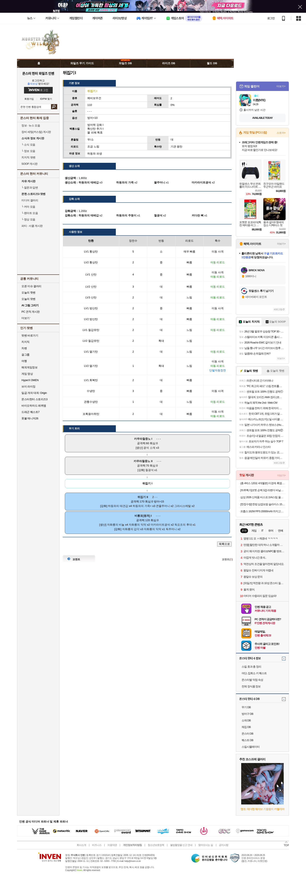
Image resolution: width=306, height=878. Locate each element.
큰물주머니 (163, 506)
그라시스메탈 (182, 506)
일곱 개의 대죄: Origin (34, 392)
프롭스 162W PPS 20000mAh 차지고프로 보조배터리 (263, 511)
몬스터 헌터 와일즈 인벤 (38, 73)
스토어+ (281, 132)
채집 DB (246, 727)
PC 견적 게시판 (30, 311)
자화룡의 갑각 (131, 529)
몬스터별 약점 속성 (252, 679)
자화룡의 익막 (137, 524)
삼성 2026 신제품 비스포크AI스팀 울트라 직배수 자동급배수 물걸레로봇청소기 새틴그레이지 (263, 497)
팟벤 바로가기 (29, 335)
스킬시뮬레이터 (250, 746)
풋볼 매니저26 (29, 418)
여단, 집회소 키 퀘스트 (254, 673)
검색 (54, 106)
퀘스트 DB (247, 740)
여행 (24, 361)
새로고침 (278, 309)
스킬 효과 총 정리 (251, 666)
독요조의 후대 (183, 524)
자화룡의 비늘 (116, 524)
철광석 (149, 470)
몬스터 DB (247, 733)
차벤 (24, 348)
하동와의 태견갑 (118, 506)
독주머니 (171, 529)
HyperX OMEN (29, 380)
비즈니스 (96, 845)
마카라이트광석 (160, 524)
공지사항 (223, 845)
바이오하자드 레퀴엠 (33, 405)
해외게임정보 (29, 367)
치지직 (25, 341)
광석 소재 (149, 447)
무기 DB (246, 707)
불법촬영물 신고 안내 (181, 845)
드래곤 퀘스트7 (30, 412)
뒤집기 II (142, 497)
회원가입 (29, 99)
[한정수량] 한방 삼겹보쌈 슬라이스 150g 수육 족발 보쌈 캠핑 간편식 (263, 504)
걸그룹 (25, 354)
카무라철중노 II (143, 461)
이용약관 (112, 845)
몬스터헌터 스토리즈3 (34, 399)
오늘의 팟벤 (28, 299)
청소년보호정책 (156, 845)
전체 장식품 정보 (251, 686)
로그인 (271, 18)
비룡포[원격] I (143, 515)
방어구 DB (247, 713)
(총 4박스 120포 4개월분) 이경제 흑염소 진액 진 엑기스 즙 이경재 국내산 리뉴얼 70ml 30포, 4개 (263, 483)
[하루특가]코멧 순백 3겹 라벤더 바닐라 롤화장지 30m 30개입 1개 (263, 490)
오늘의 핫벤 (28, 292)
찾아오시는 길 (205, 845)
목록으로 (224, 544)
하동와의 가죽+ (142, 506)
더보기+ (281, 86)
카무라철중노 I (143, 438)
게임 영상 (27, 373)
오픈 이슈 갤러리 (31, 286)
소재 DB (246, 720)
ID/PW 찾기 (46, 99)
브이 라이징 (28, 386)
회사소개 (81, 845)
